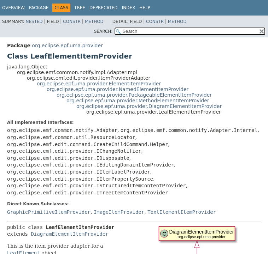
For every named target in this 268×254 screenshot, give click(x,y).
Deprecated (103, 7)
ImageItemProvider (119, 212)
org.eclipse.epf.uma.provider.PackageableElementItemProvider (134, 95)
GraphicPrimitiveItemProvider (49, 212)
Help (144, 7)
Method (94, 21)
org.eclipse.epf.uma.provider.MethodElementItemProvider (137, 100)
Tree (79, 7)
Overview (13, 7)
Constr (72, 21)
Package (38, 7)
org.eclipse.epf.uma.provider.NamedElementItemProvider (117, 89)
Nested (33, 21)
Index (128, 7)
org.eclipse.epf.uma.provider (67, 45)
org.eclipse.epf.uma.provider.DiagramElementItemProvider (149, 106)
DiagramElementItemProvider (69, 234)
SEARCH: (103, 31)
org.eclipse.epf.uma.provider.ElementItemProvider (99, 83)
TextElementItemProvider (181, 212)
